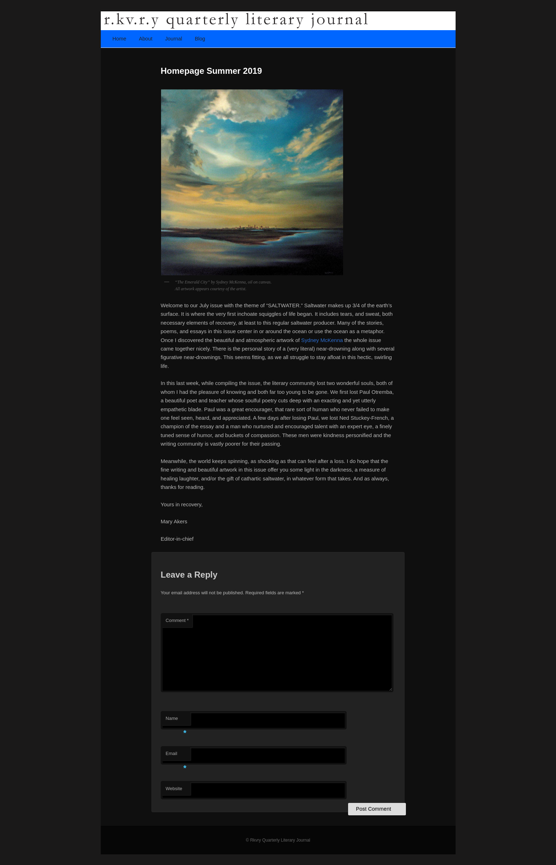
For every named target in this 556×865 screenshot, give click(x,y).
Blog (200, 39)
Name (176, 720)
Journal (173, 39)
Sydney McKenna (322, 340)
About (145, 39)
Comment (177, 620)
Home (119, 39)
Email (176, 755)
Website (174, 788)
